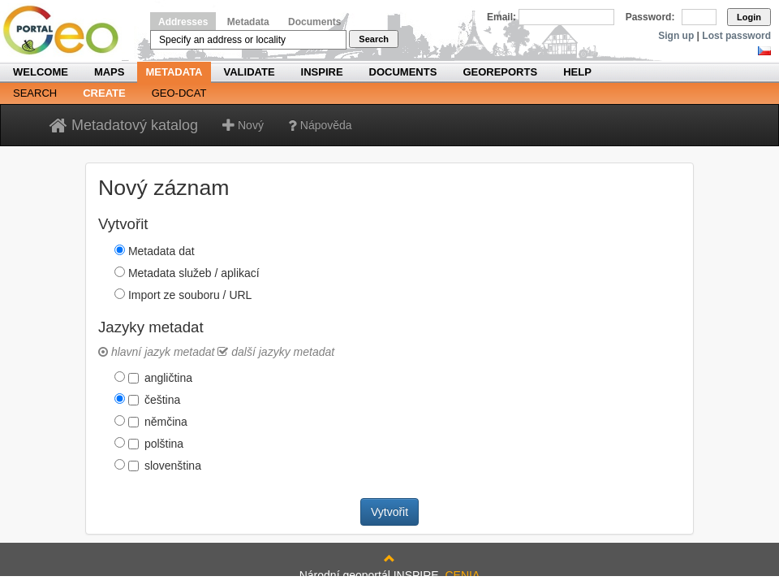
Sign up (676, 35)
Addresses (183, 22)
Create (104, 93)
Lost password (736, 35)
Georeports (500, 72)
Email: (501, 17)
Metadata (248, 22)
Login (749, 17)
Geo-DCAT (179, 93)
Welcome (40, 72)
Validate (249, 72)
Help (577, 72)
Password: (650, 17)
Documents (314, 22)
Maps (109, 72)
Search (374, 39)
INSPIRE (322, 72)
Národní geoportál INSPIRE (67, 30)
